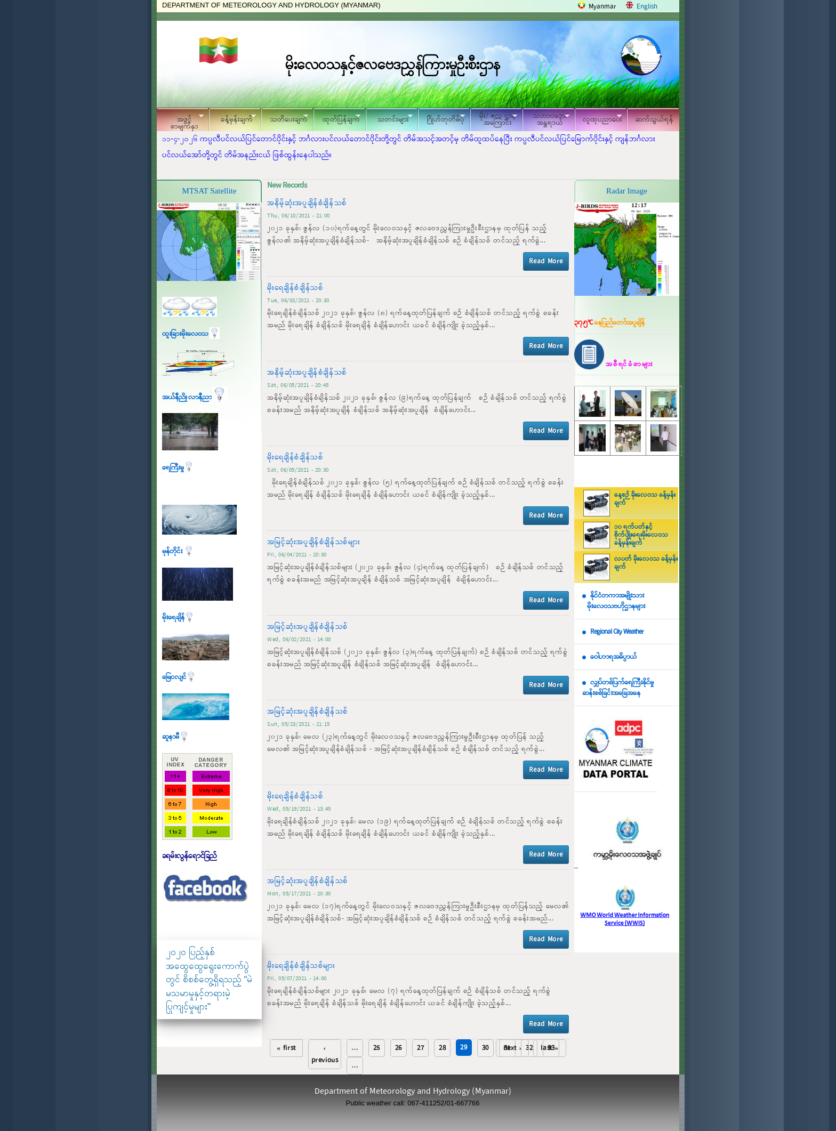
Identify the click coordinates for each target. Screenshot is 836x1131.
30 (485, 1048)
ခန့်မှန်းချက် (232, 118)
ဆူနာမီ (175, 736)
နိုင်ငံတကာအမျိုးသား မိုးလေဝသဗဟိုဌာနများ (613, 601)
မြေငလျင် (179, 677)
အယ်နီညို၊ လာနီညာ (195, 397)
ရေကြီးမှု (178, 467)
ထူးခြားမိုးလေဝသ (191, 334)
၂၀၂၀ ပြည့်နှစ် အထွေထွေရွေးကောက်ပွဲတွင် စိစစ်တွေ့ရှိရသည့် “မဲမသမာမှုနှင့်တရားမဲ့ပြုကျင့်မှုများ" (209, 979)
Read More (546, 261)
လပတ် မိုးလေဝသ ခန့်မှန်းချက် (646, 563)
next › (512, 1048)
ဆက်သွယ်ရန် (654, 119)
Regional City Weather (617, 631)
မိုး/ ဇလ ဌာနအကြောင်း (493, 119)
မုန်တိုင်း (178, 551)
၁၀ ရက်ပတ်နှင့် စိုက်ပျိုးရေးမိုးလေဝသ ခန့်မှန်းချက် (641, 535)
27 (420, 1048)
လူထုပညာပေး (598, 118)
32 (529, 1048)
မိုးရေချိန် (178, 617)
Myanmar (602, 6)
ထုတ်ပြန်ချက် (337, 118)
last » (549, 1048)
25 (376, 1048)
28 (442, 1048)
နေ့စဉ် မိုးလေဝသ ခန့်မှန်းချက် (645, 499)
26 (398, 1048)
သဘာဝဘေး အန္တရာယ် (545, 119)
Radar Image (626, 191)
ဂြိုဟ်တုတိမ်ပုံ (441, 118)
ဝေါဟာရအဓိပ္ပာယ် (613, 657)
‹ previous (325, 1054)
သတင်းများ (389, 118)
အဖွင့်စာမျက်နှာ (180, 121)
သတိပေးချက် (284, 118)
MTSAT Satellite (209, 191)
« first (286, 1048)
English (647, 6)
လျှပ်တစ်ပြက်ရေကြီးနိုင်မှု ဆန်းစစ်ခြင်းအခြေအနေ (618, 688)
